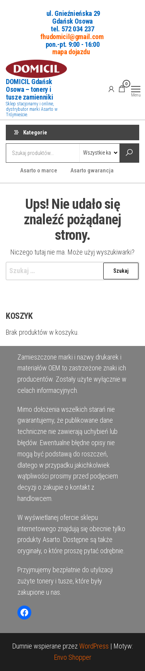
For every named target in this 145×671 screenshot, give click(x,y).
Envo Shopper (72, 657)
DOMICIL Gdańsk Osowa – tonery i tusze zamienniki (29, 89)
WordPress (94, 646)
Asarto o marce (38, 170)
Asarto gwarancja (92, 170)
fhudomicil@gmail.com (72, 36)
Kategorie (35, 132)
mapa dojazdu (71, 52)
